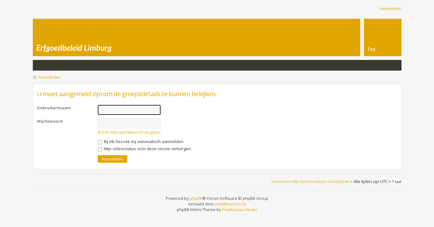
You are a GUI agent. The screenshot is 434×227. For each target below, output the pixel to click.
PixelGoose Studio (239, 209)
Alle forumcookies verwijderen (321, 181)
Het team (280, 181)
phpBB (196, 198)
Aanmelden (391, 8)
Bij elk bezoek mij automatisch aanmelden (140, 141)
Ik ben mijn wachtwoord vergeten (129, 132)
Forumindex (49, 77)
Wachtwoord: (50, 121)
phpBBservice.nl (230, 204)
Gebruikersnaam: (54, 108)
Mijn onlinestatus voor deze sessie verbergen (144, 148)
